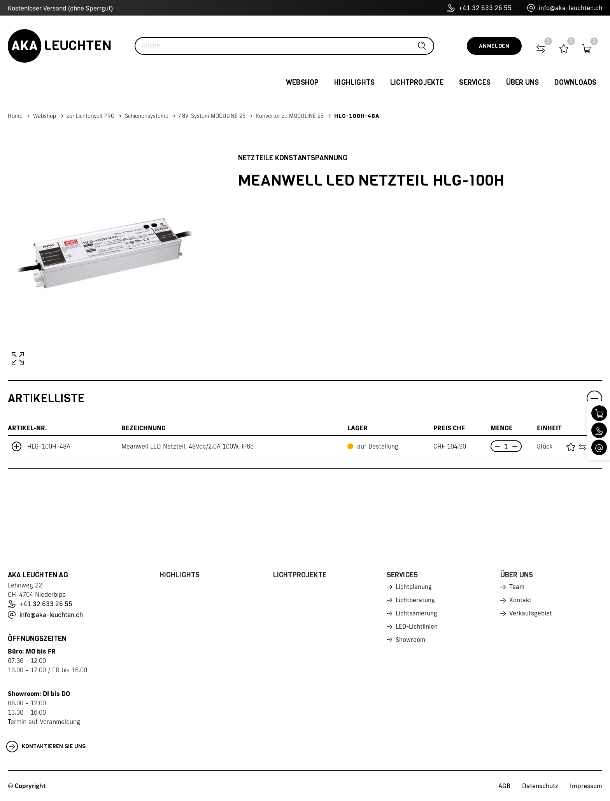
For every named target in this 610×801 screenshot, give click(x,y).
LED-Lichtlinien (417, 628)
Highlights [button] (354, 82)
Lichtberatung (416, 601)
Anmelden (494, 46)
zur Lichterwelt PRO (90, 115)
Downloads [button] (575, 82)
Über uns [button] (522, 82)
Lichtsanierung (417, 615)
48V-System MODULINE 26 (212, 115)
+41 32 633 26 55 (479, 8)
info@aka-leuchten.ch (564, 8)
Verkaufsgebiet (531, 615)
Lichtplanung (414, 587)
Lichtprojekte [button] (416, 82)
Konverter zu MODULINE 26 (290, 115)
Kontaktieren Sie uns (46, 746)
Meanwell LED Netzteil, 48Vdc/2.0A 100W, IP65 (187, 446)
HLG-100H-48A (356, 115)
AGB (504, 786)
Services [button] (474, 82)
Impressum (586, 786)
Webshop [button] (302, 82)
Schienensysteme (146, 115)
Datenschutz (540, 786)
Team (517, 587)
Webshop (44, 115)
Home (15, 115)
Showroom (411, 642)
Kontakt (520, 601)
